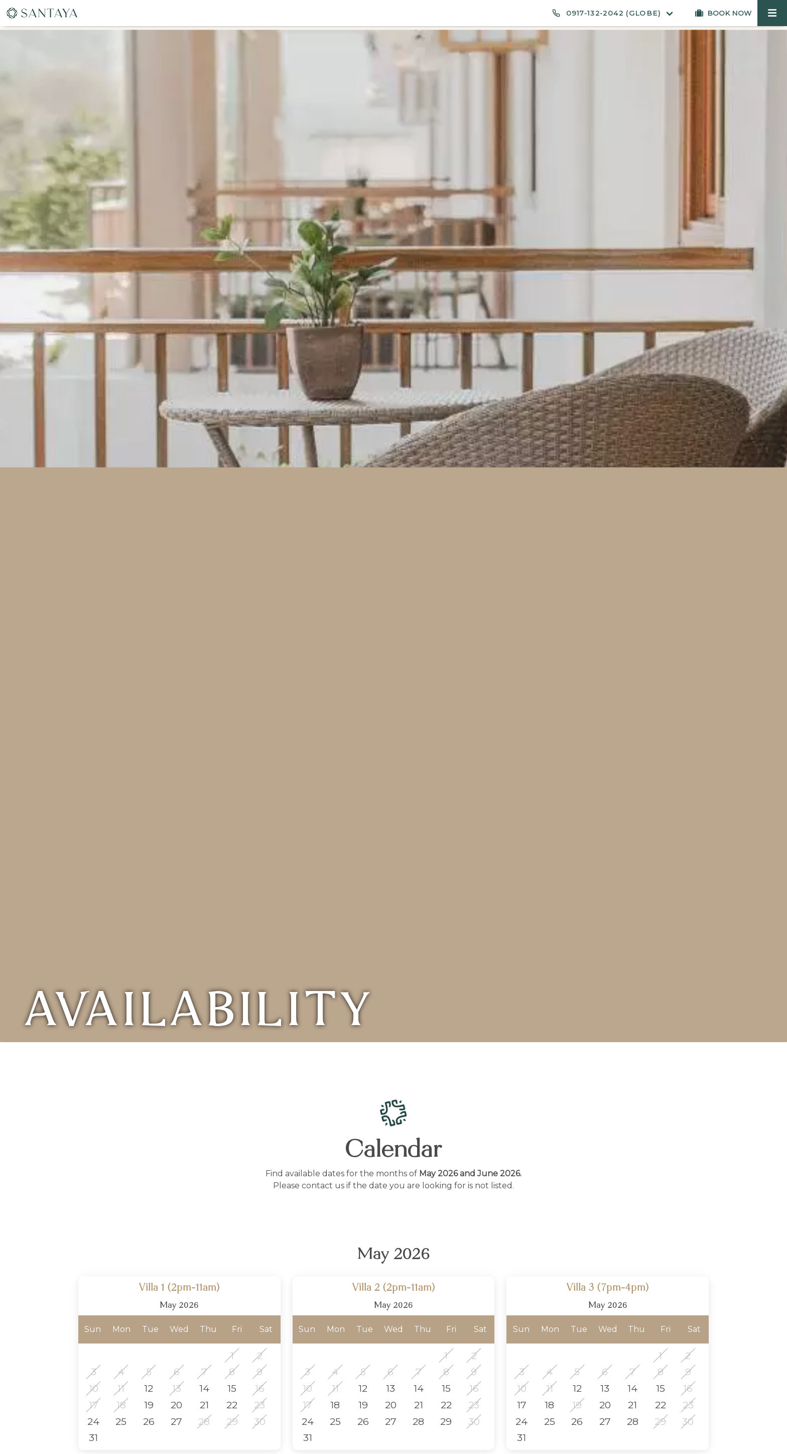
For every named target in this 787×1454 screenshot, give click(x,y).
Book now (729, 13)
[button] (772, 13)
